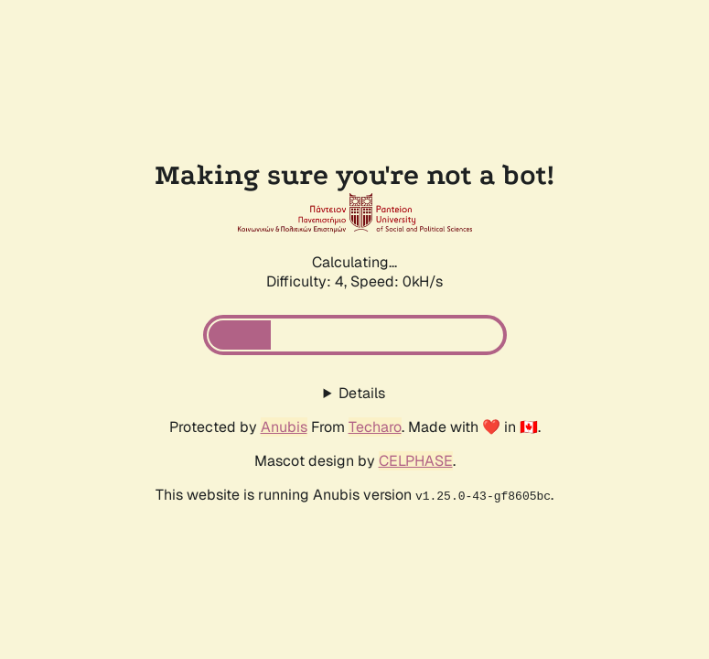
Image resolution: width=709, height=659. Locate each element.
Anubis (284, 427)
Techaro (375, 427)
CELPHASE (416, 460)
